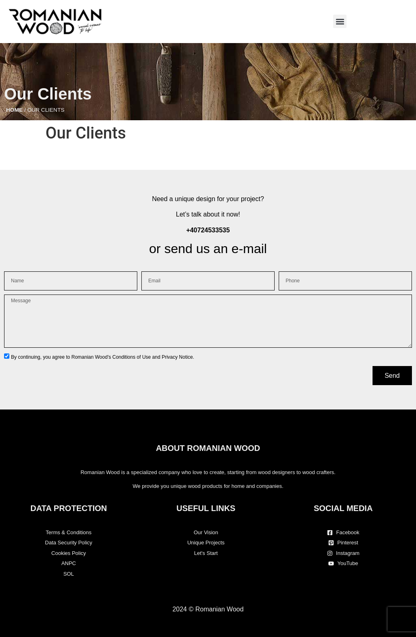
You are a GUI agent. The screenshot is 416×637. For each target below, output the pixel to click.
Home (14, 110)
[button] (340, 21)
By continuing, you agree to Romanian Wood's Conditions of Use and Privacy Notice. (102, 357)
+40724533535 (208, 230)
